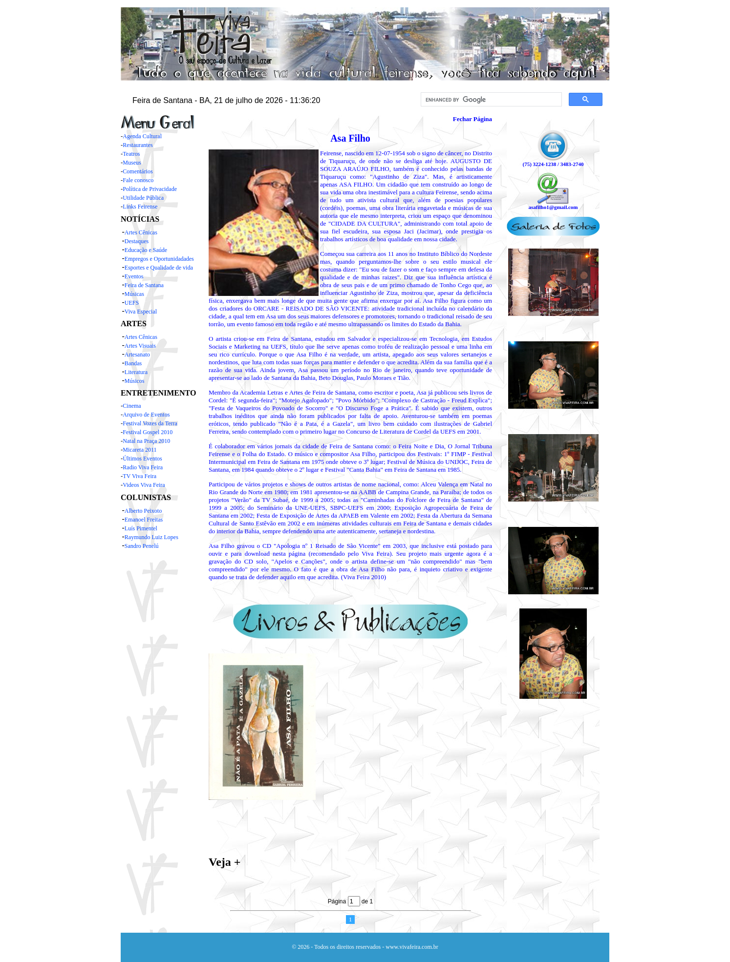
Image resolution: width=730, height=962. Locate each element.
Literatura (136, 372)
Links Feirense (140, 206)
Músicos (135, 380)
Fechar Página (472, 119)
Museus (132, 162)
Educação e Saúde (146, 250)
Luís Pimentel (141, 528)
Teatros (131, 153)
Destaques (137, 241)
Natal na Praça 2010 (146, 441)
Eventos (134, 276)
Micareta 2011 (139, 449)
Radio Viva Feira (143, 467)
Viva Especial (141, 311)
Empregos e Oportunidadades (159, 258)
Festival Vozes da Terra (150, 423)
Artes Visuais (140, 345)
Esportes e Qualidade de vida (159, 267)
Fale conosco (138, 180)
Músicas (134, 294)
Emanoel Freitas (144, 519)
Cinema (132, 405)
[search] (490, 99)
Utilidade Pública (143, 197)
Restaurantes (137, 145)
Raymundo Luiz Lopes (151, 537)
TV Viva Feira (139, 476)
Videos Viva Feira (144, 484)
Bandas (133, 363)
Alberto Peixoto (143, 510)
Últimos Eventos (142, 458)
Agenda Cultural (142, 136)
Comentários (137, 171)
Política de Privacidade (150, 189)
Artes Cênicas (141, 232)
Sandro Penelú (142, 546)
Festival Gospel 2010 (147, 432)
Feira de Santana (144, 285)
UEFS (132, 302)
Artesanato (137, 354)
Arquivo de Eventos (146, 414)
